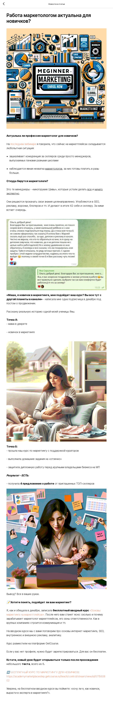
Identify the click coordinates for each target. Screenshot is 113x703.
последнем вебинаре (26, 139)
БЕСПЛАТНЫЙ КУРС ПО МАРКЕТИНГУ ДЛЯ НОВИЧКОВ (47, 656)
